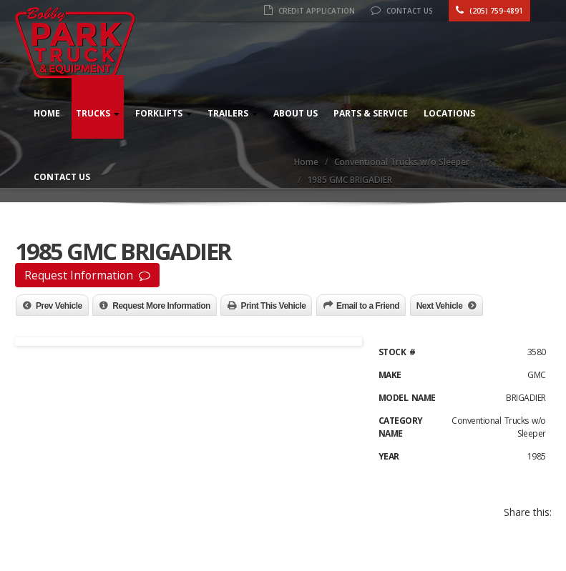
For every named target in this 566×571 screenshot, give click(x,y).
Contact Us (402, 11)
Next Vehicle (439, 306)
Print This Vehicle (273, 306)
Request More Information (161, 306)
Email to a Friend (367, 306)
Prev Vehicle (59, 306)
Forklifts (163, 113)
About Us (295, 113)
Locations (449, 113)
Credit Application (309, 11)
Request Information (87, 275)
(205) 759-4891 (489, 11)
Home (47, 113)
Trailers (233, 113)
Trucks (97, 113)
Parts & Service (370, 113)
